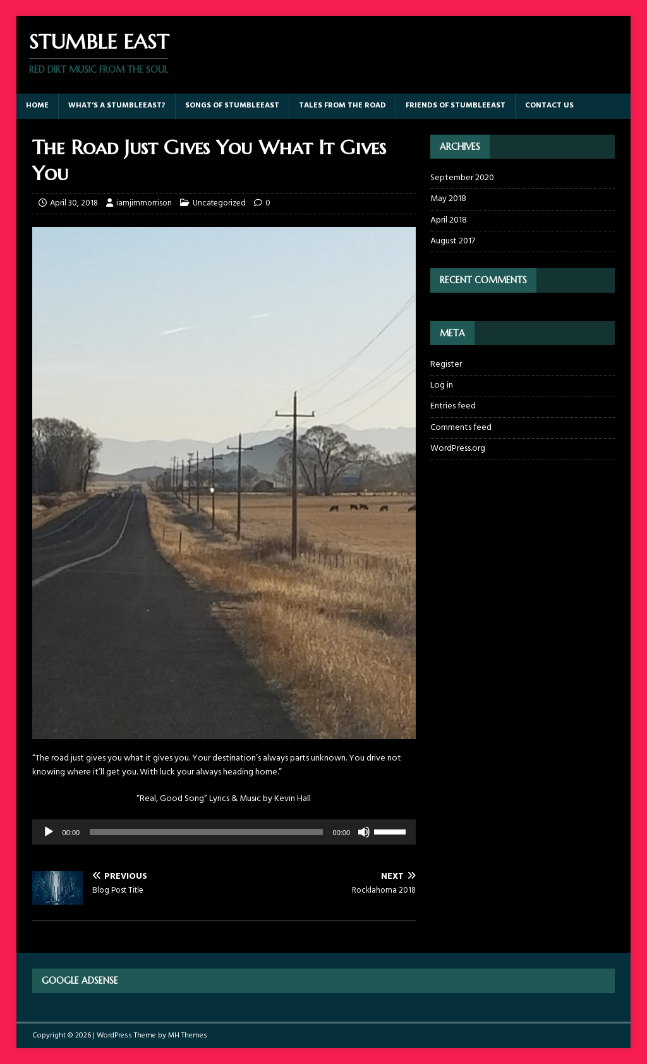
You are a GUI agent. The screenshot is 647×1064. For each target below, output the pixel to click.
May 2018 (448, 199)
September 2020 (462, 178)
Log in (441, 385)
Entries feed (453, 406)
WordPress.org (457, 448)
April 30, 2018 (74, 203)
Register (446, 365)
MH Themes (187, 1035)
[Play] (48, 832)
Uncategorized (219, 203)
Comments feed (461, 427)
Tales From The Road (342, 105)
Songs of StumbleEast (232, 105)
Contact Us (549, 105)
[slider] (206, 832)
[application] (224, 832)
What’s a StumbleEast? (117, 105)
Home (37, 105)
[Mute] (364, 832)
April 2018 (448, 220)
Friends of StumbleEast (455, 105)
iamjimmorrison (144, 203)
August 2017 (452, 241)
